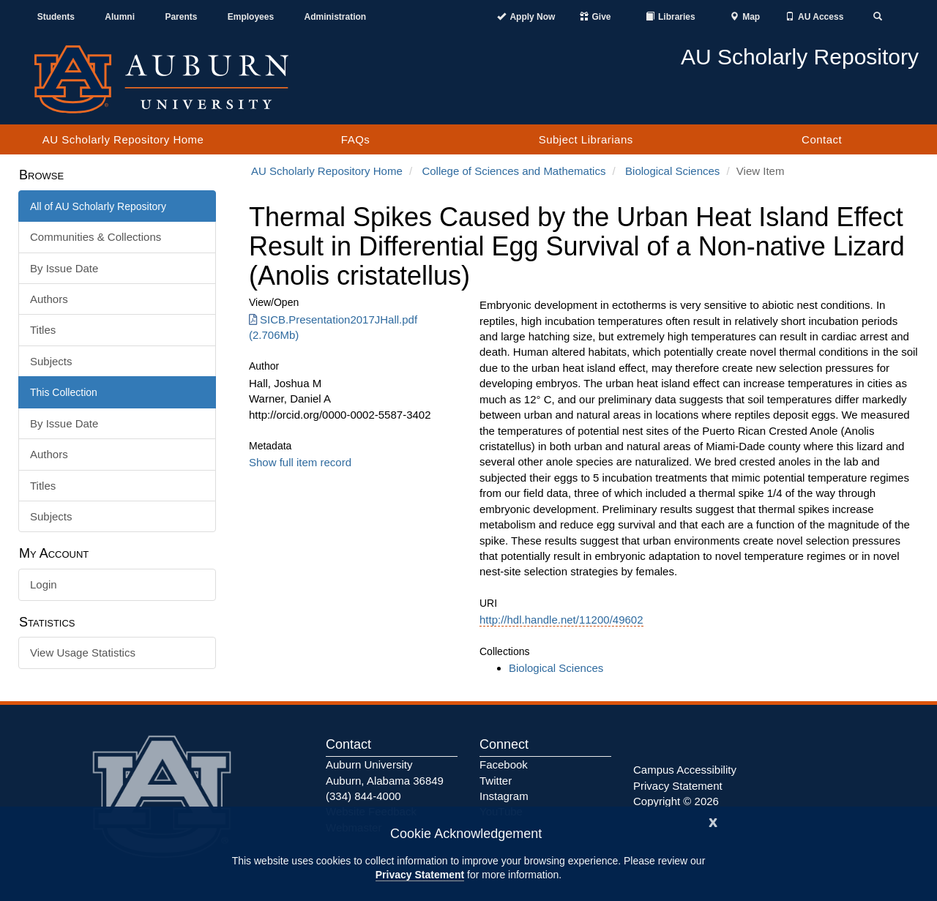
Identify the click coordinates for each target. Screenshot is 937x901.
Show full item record (300, 462)
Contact (822, 139)
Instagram (504, 796)
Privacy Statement (420, 875)
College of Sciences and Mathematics (513, 171)
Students (56, 17)
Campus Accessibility (684, 769)
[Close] (713, 821)
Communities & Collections (95, 237)
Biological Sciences (672, 171)
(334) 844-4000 (363, 796)
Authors (49, 299)
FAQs (355, 139)
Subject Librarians (586, 139)
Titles (43, 330)
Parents (181, 17)
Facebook (503, 764)
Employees (251, 17)
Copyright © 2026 (676, 801)
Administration (335, 17)
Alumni (120, 17)
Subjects (51, 361)
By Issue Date (64, 268)
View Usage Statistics (82, 652)
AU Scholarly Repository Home (123, 139)
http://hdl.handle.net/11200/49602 (561, 619)
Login (43, 584)
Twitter (495, 780)
